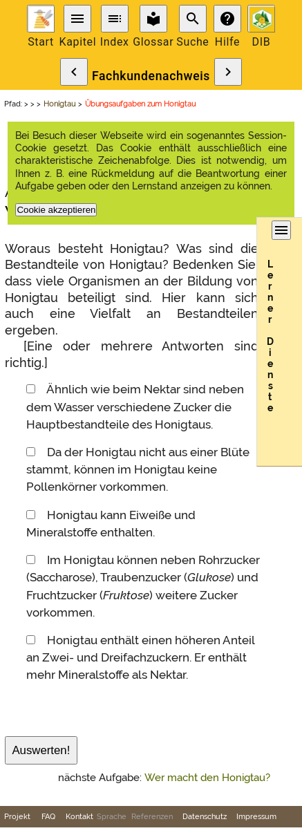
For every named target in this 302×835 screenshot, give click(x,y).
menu (77, 18)
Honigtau (59, 104)
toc (114, 18)
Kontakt (79, 816)
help (227, 18)
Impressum (256, 816)
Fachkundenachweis (151, 76)
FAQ (48, 816)
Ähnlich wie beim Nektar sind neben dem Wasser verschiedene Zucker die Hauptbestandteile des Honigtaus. (135, 406)
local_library (153, 18)
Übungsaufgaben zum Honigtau (140, 104)
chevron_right (228, 72)
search (193, 18)
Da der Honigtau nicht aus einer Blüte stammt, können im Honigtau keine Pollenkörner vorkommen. (137, 469)
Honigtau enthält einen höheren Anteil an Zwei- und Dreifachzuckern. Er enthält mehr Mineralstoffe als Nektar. (140, 657)
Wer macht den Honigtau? (207, 777)
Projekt (17, 816)
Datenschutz (204, 816)
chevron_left (74, 72)
